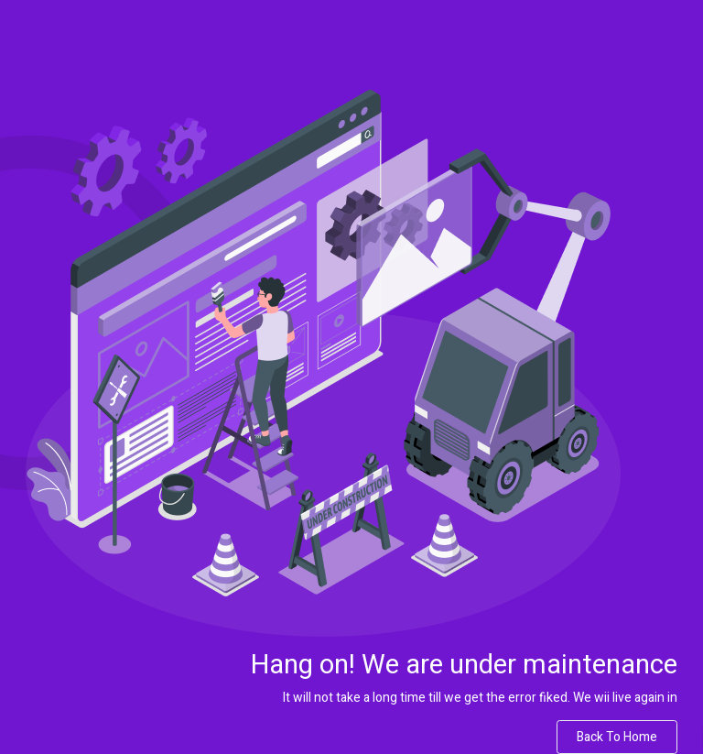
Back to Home (617, 737)
